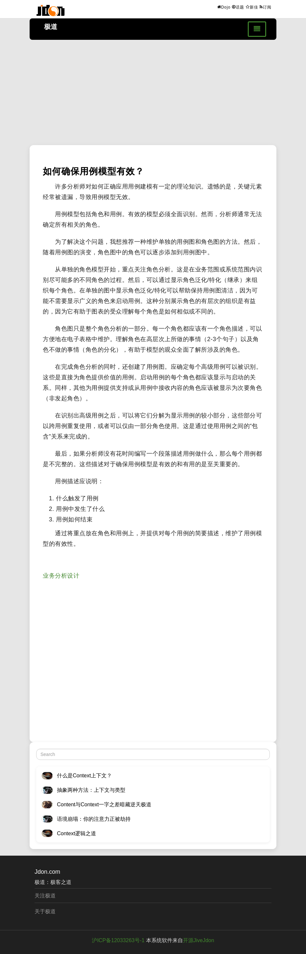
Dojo (224, 7)
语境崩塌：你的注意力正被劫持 (94, 819)
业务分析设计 (61, 575)
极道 (50, 26)
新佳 (252, 7)
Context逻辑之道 (76, 833)
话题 (238, 7)
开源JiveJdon (198, 940)
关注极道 (45, 895)
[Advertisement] (153, 92)
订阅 (265, 7)
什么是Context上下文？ (84, 775)
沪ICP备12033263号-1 (118, 940)
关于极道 (45, 911)
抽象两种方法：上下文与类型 (91, 790)
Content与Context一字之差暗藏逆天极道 (104, 804)
